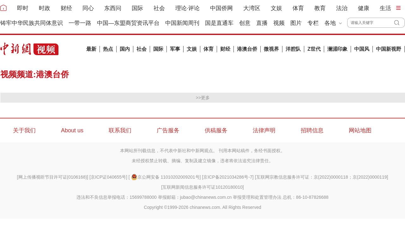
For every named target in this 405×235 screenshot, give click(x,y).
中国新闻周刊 (182, 23)
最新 (91, 49)
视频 (279, 23)
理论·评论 (187, 8)
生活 (385, 8)
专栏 (313, 23)
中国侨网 (221, 8)
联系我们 (120, 130)
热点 (108, 49)
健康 (363, 8)
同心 (88, 8)
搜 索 (399, 23)
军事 (175, 49)
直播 (262, 23)
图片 (296, 23)
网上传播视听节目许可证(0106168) (52, 177)
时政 (44, 8)
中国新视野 (388, 49)
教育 (320, 8)
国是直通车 (219, 23)
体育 (298, 8)
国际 (137, 8)
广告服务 (168, 130)
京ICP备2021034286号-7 (227, 177)
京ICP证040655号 (108, 177)
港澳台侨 (247, 49)
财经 (66, 8)
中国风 (361, 49)
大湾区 (251, 8)
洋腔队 (293, 49)
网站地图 (360, 130)
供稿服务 (216, 130)
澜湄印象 (337, 49)
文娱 (276, 8)
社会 (159, 8)
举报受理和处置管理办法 (257, 197)
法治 (342, 8)
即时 (22, 8)
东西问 (112, 8)
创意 (245, 23)
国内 (125, 49)
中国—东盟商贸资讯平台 (128, 23)
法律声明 (264, 130)
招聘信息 (312, 130)
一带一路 (80, 23)
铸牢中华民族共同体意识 (31, 23)
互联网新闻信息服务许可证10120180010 (202, 187)
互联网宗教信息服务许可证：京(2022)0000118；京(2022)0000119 (321, 177)
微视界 (271, 49)
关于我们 (24, 130)
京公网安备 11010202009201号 (165, 177)
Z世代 (314, 49)
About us (72, 130)
